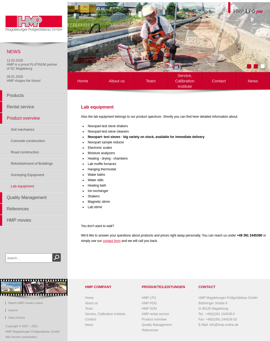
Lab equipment (22, 186)
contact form (112, 241)
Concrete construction (28, 141)
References (18, 209)
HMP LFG (149, 298)
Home (82, 81)
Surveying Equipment (27, 175)
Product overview (23, 118)
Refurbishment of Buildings (32, 163)
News (253, 81)
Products (15, 95)
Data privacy (16, 317)
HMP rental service (155, 314)
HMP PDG (149, 303)
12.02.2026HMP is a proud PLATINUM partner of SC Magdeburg (32, 64)
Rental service (20, 106)
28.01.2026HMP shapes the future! (24, 79)
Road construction (25, 152)
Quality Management (27, 197)
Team (151, 81)
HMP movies (19, 220)
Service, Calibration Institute (185, 81)
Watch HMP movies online (25, 303)
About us (117, 81)
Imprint (13, 310)
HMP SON (149, 308)
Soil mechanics (22, 129)
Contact (219, 81)
